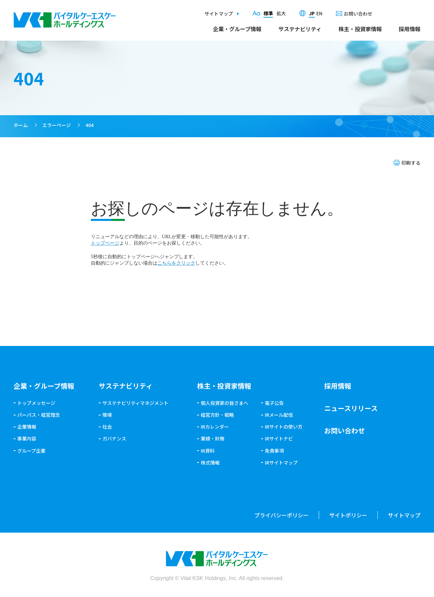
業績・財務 (212, 438)
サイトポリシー (348, 515)
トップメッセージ (36, 402)
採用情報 (409, 29)
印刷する (410, 162)
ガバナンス (114, 438)
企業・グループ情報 (237, 29)
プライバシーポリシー (281, 515)
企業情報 (26, 426)
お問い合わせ (358, 13)
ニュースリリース (351, 408)
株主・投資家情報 (360, 29)
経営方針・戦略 (217, 414)
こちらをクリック (176, 263)
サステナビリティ (299, 29)
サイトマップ (218, 13)
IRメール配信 (279, 414)
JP (312, 13)
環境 (107, 414)
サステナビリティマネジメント (135, 402)
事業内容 (26, 438)
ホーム (21, 125)
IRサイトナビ (279, 438)
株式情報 (210, 462)
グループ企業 (31, 450)
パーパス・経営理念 (38, 414)
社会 (107, 426)
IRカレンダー (215, 426)
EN (319, 13)
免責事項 (274, 450)
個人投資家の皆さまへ (224, 402)
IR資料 (208, 450)
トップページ (105, 243)
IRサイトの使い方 (283, 426)
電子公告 (274, 402)
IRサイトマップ (281, 462)
